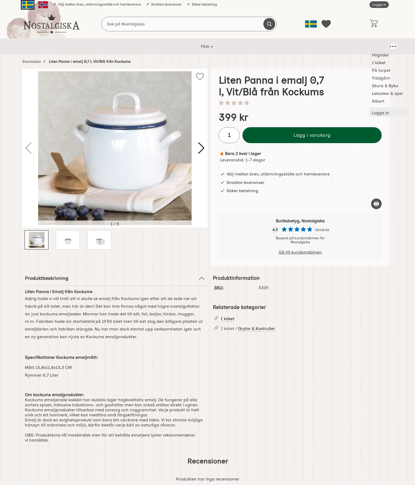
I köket (145, 46)
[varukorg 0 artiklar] (373, 24)
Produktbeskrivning (115, 278)
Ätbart (294, 46)
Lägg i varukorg (312, 135)
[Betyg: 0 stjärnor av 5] (300, 103)
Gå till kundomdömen (300, 252)
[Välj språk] (311, 24)
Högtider (121, 46)
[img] (200, 76)
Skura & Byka (228, 46)
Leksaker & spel (264, 46)
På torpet (170, 46)
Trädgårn (197, 46)
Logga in (379, 5)
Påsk (98, 46)
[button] (201, 148)
